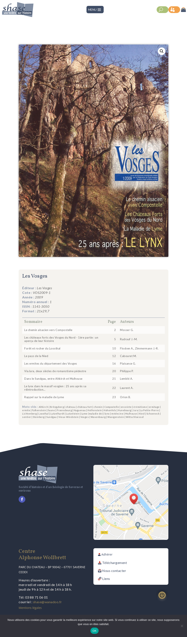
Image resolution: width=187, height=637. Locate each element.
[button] (161, 51)
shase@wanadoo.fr (47, 602)
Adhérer (106, 554)
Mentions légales (30, 608)
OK (95, 630)
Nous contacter (114, 571)
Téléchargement (114, 563)
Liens (106, 579)
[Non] (182, 626)
